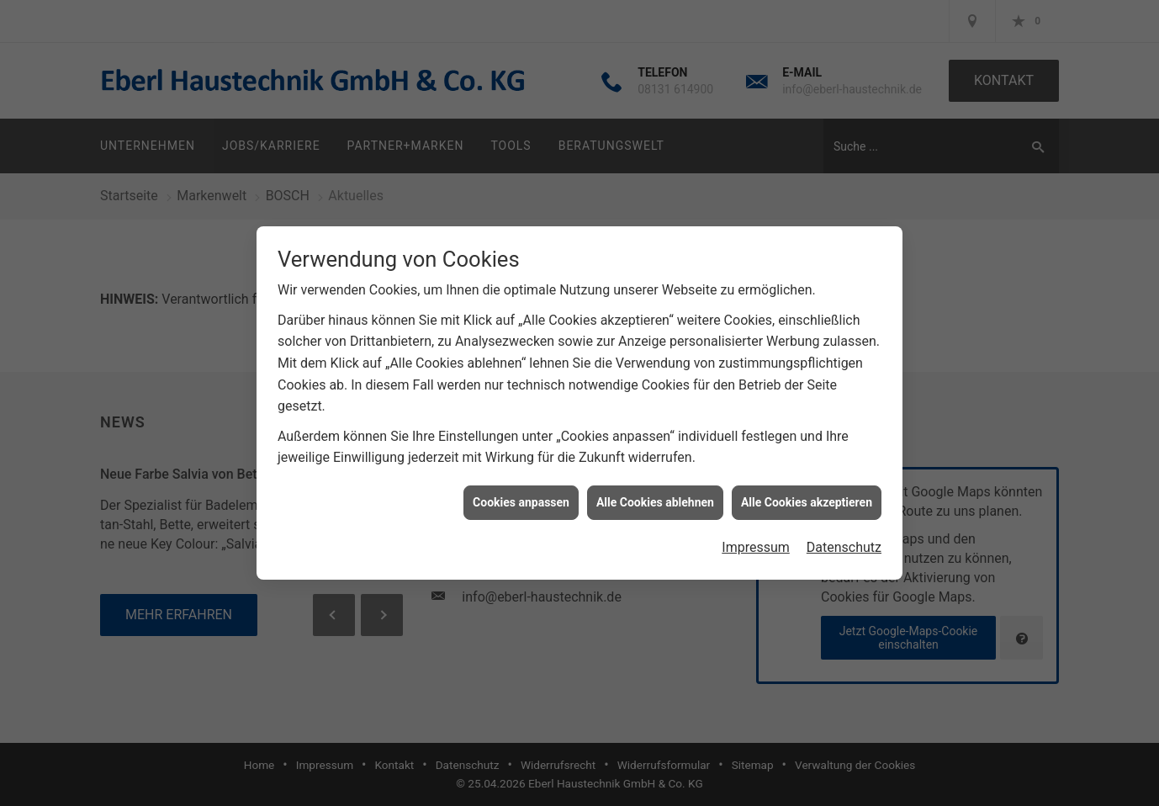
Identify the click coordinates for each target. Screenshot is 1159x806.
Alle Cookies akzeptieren (806, 499)
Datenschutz (844, 545)
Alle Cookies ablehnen (655, 499)
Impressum (756, 545)
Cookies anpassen (521, 499)
